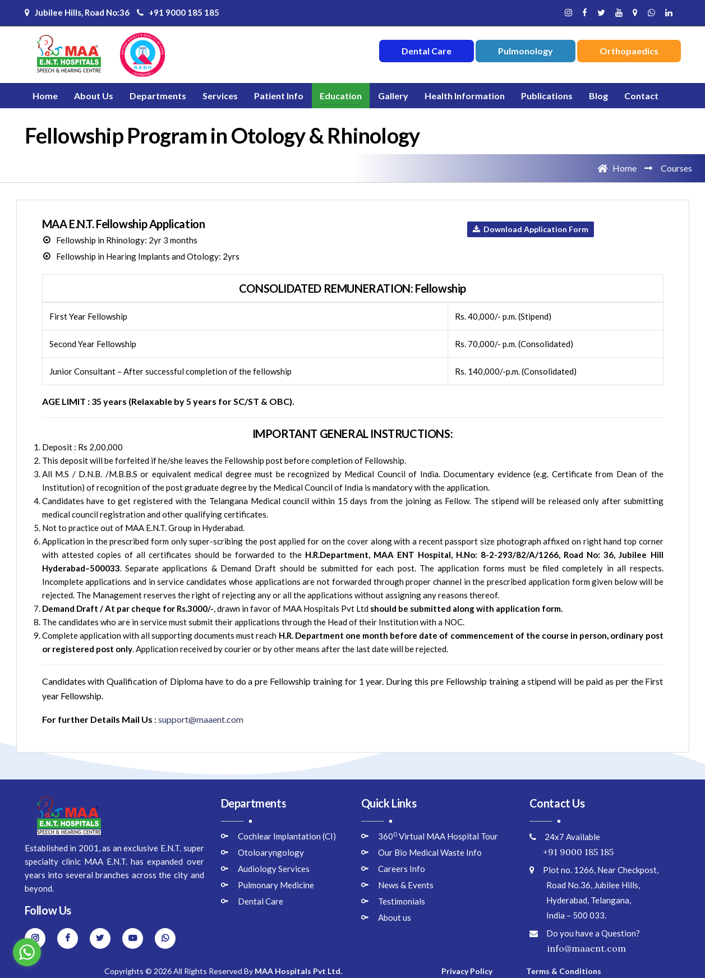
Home (45, 95)
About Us (93, 95)
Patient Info (278, 95)
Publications (547, 95)
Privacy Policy (466, 971)
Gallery (393, 95)
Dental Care (260, 901)
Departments (158, 95)
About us (394, 917)
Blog (598, 95)
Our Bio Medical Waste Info (430, 852)
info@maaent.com (577, 948)
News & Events (406, 885)
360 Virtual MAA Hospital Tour (438, 836)
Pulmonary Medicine (276, 885)
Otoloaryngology (271, 852)
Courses (676, 168)
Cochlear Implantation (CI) (287, 836)
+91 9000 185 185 (178, 12)
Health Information (465, 95)
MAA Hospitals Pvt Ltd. (298, 971)
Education (341, 95)
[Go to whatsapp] (27, 952)
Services (220, 95)
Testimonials (401, 901)
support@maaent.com (200, 719)
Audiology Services (274, 869)
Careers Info (401, 869)
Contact (641, 95)
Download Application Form (530, 229)
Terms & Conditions (563, 971)
